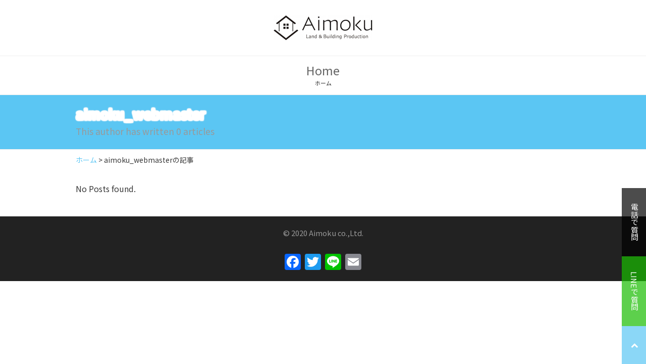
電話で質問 (634, 222)
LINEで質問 (634, 291)
